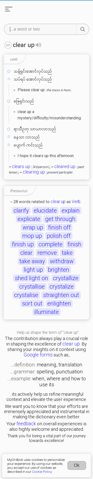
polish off (59, 235)
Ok (77, 465)
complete (50, 244)
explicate (29, 219)
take (67, 252)
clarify (21, 210)
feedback (26, 424)
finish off (59, 227)
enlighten (59, 303)
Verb (76, 201)
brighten (58, 269)
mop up (32, 235)
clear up (58, 201)
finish (74, 244)
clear (26, 252)
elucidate (45, 210)
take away (32, 261)
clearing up (34, 172)
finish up (23, 244)
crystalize (62, 286)
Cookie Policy (42, 472)
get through (60, 219)
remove (47, 252)
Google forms (38, 355)
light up (33, 269)
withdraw (62, 261)
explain (71, 210)
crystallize (65, 278)
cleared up (64, 166)
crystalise (26, 295)
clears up (21, 166)
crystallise (32, 286)
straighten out (61, 295)
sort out (32, 303)
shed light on (31, 278)
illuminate (46, 311)
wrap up (33, 227)
